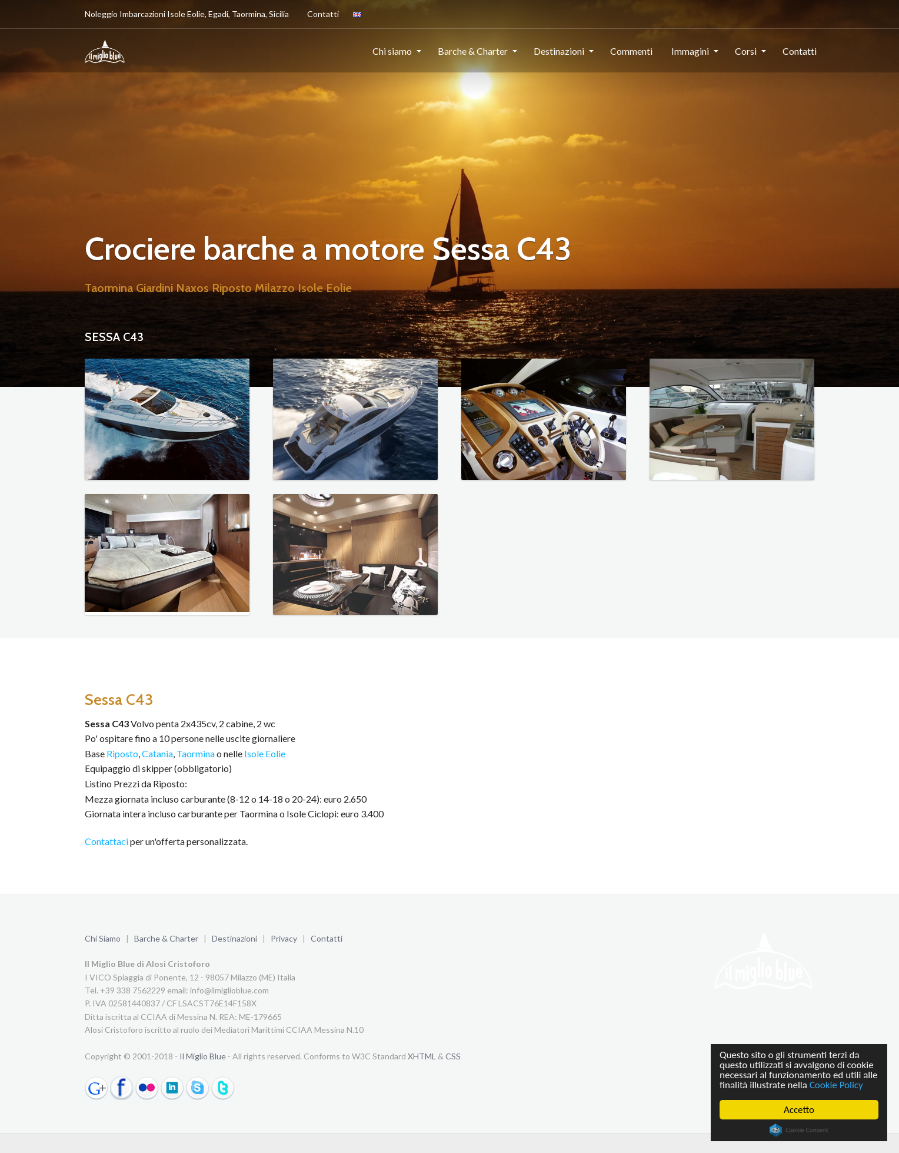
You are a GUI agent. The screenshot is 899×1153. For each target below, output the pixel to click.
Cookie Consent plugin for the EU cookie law (799, 1130)
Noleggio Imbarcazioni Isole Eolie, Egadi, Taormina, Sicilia (187, 14)
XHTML (422, 1056)
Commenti (631, 51)
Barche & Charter (473, 51)
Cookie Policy (836, 1085)
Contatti (321, 13)
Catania (157, 753)
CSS (453, 1056)
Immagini (690, 51)
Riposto (122, 753)
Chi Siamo (103, 938)
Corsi (746, 51)
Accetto (799, 1110)
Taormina (196, 753)
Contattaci (106, 841)
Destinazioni (559, 51)
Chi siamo (392, 51)
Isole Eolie (264, 753)
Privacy (284, 938)
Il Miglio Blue (202, 1056)
